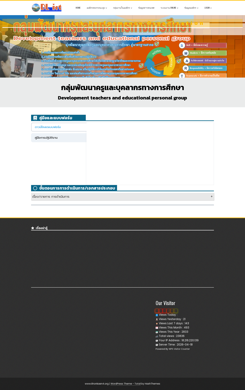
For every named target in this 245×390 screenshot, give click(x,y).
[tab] (59, 127)
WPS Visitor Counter (179, 349)
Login (208, 8)
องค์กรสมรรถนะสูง (97, 8)
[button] (122, 196)
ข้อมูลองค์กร (191, 8)
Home (78, 7)
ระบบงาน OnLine (169, 8)
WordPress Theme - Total (126, 383)
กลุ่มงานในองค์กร (122, 8)
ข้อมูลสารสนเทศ (146, 7)
